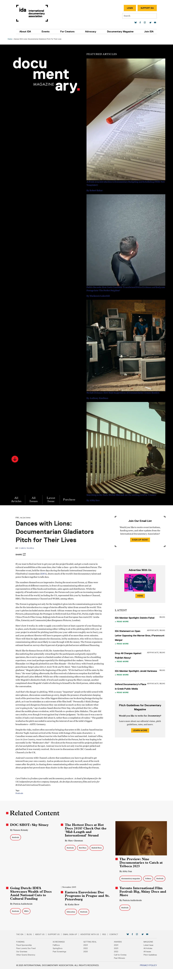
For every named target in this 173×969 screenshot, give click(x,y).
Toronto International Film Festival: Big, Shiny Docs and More (142, 891)
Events (46, 31)
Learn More (140, 730)
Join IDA (148, 31)
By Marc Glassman (74, 840)
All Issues (34, 499)
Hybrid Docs (97, 848)
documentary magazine (130, 878)
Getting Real (90, 942)
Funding (21, 942)
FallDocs (56, 945)
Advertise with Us (90, 934)
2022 (85, 948)
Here (140, 596)
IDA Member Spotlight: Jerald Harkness (136, 671)
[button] (15, 459)
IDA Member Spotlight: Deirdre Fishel (134, 617)
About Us (40, 934)
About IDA (26, 31)
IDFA (44, 574)
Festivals (20, 793)
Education (71, 912)
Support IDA (146, 8)
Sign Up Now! (140, 539)
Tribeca (148, 878)
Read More (123, 621)
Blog (30, 934)
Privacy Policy (147, 965)
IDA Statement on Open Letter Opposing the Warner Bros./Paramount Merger (139, 635)
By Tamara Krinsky (20, 830)
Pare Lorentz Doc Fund (26, 948)
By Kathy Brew (72, 904)
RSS (105, 934)
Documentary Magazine (120, 31)
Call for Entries (120, 955)
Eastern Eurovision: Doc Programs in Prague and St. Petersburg (87, 895)
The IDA (20, 934)
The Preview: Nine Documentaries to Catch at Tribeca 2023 (140, 862)
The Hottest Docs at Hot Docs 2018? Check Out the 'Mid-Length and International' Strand (86, 830)
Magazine (147, 942)
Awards (117, 942)
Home (10, 39)
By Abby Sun (125, 871)
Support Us (54, 934)
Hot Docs (82, 848)
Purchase (70, 499)
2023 (116, 948)
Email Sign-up (71, 934)
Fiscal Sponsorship (25, 945)
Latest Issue (51, 499)
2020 (85, 951)
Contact (114, 934)
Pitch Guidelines (149, 955)
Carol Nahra (27, 548)
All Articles (16, 499)
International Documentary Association (33, 13)
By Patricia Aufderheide (22, 903)
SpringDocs (58, 948)
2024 (85, 945)
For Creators (67, 31)
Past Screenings (60, 951)
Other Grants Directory (26, 955)
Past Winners (119, 958)
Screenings (59, 942)
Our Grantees (22, 951)
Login (129, 8)
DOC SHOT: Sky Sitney (30, 825)
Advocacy (90, 31)
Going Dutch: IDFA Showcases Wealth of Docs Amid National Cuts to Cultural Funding (31, 893)
